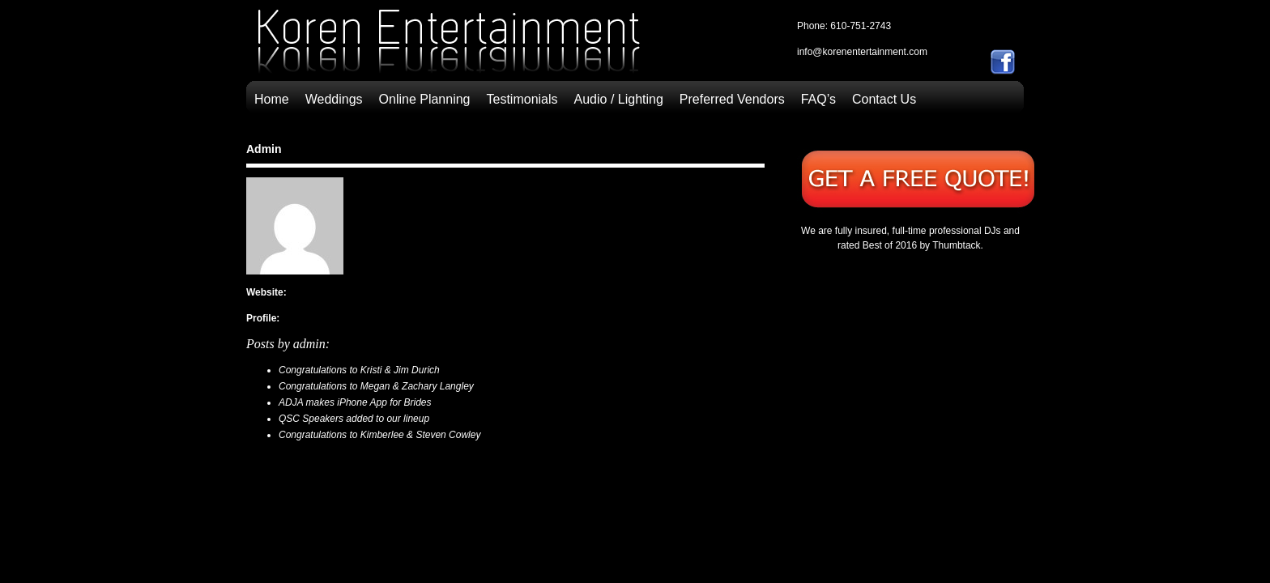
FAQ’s (818, 99)
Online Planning (425, 99)
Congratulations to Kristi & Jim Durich (359, 370)
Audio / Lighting (618, 99)
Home (271, 99)
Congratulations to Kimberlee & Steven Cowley (379, 434)
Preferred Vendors (732, 99)
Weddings (334, 99)
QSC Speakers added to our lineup (354, 418)
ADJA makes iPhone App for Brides (355, 402)
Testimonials (522, 99)
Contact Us (884, 99)
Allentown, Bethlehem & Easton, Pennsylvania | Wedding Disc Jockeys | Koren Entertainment (448, 45)
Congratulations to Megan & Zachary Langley (376, 386)
